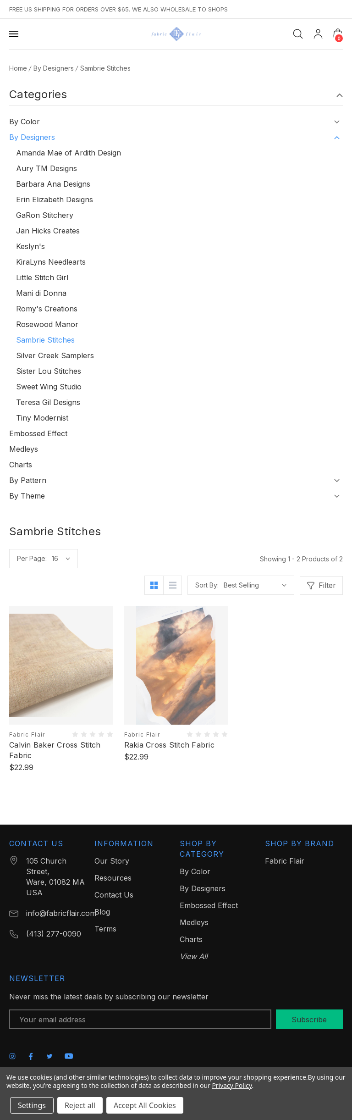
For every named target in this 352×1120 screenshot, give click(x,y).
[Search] (297, 34)
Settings (32, 1105)
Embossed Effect (38, 433)
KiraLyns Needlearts (51, 261)
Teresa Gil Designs (48, 402)
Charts (20, 464)
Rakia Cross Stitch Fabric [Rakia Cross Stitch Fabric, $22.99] (169, 744)
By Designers (32, 137)
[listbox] (255, 585)
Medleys (23, 449)
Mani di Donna (41, 293)
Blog (102, 911)
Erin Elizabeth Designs (54, 199)
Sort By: (207, 585)
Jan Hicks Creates (48, 230)
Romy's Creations (46, 308)
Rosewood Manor (47, 324)
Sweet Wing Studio (49, 386)
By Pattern (27, 480)
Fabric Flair (284, 860)
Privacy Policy (232, 1085)
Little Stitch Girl (42, 277)
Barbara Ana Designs (53, 184)
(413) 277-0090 (53, 933)
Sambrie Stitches (45, 339)
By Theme (27, 495)
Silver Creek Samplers (55, 355)
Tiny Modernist (42, 417)
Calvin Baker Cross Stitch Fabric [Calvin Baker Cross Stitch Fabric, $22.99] (54, 750)
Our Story (111, 860)
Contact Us (113, 894)
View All (194, 956)
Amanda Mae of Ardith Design (68, 152)
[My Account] (318, 34)
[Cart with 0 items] (338, 33)
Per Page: (32, 558)
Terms (105, 928)
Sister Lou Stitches (48, 371)
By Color (24, 121)
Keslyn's (30, 246)
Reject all (80, 1105)
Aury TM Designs (46, 168)
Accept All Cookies (145, 1105)
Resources (113, 877)
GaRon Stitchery (44, 215)
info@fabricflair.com (61, 913)
